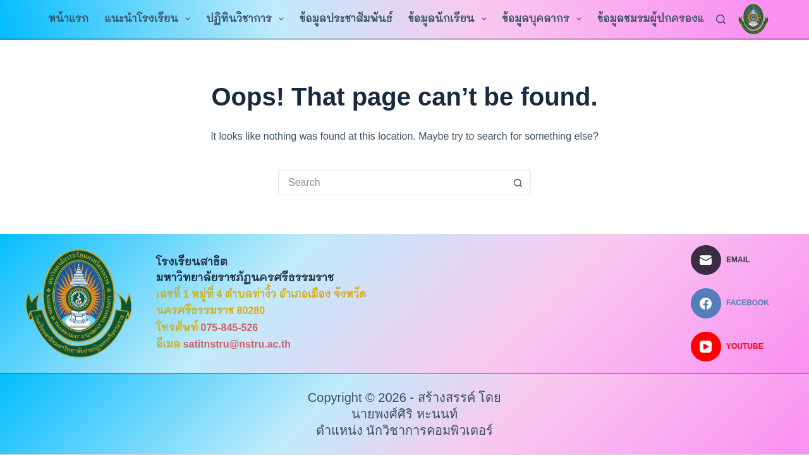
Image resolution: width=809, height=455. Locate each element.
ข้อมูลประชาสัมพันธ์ (346, 18)
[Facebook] (730, 303)
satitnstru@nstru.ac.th (237, 344)
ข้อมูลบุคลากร (544, 19)
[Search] (721, 19)
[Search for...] (392, 182)
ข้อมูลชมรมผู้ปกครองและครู (671, 19)
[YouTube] (730, 347)
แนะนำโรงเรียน (149, 19)
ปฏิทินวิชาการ (247, 19)
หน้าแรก (69, 18)
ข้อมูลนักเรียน (450, 19)
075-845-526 (230, 327)
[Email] (730, 260)
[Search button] (518, 182)
